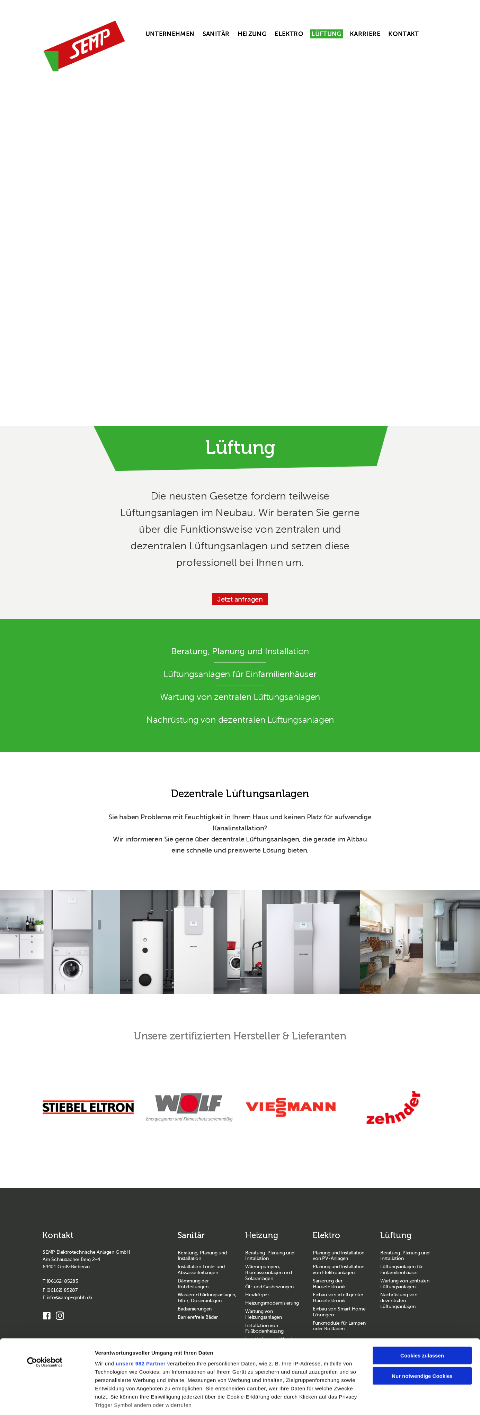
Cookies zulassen (422, 1308)
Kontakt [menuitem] (403, 33)
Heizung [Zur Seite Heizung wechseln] (261, 1235)
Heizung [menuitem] (252, 33)
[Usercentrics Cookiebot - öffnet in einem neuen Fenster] (45, 1315)
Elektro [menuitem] (289, 33)
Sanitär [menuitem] (216, 33)
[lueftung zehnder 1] (420, 942)
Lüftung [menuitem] (326, 33)
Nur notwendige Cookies (422, 1328)
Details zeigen (369, 1401)
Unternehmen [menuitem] (170, 33)
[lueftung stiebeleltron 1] (60, 942)
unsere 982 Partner (141, 1316)
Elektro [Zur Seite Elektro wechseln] (326, 1235)
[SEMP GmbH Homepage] (84, 46)
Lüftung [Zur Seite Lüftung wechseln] (396, 1235)
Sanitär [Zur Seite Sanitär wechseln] (191, 1235)
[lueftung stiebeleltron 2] (300, 942)
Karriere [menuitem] (365, 33)
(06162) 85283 (62, 1281)
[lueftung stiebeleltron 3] (180, 942)
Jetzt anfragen (240, 599)
